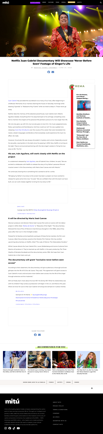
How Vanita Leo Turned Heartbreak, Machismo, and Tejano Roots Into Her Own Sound (83, 144)
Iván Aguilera (30, 161)
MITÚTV (79, 2)
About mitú (57, 402)
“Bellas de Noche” (29, 226)
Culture (51, 2)
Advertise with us (60, 420)
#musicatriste (20, 300)
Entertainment (35, 2)
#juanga (49, 210)
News (44, 2)
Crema (68, 382)
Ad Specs (56, 417)
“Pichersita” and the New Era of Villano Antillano (82, 137)
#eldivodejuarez (44, 297)
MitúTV (60, 382)
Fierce (51, 382)
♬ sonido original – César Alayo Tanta (26, 213)
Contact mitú (58, 424)
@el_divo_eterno (20, 291)
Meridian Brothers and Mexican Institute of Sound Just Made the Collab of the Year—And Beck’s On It (83, 116)
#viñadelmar (34, 297)
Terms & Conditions (60, 409)
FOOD (57, 2)
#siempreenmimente (23, 297)
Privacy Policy (58, 406)
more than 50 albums (22, 130)
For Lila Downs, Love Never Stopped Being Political (81, 96)
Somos (77, 382)
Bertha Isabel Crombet (45, 67)
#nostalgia (54, 297)
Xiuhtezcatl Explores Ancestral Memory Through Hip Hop (83, 130)
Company (56, 413)
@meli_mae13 (20, 206)
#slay (35, 210)
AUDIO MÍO (71, 2)
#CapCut (56, 210)
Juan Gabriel (12, 100)
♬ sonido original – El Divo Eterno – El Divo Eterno (28, 304)
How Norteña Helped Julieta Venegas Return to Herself (83, 123)
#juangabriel (42, 210)
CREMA (63, 2)
